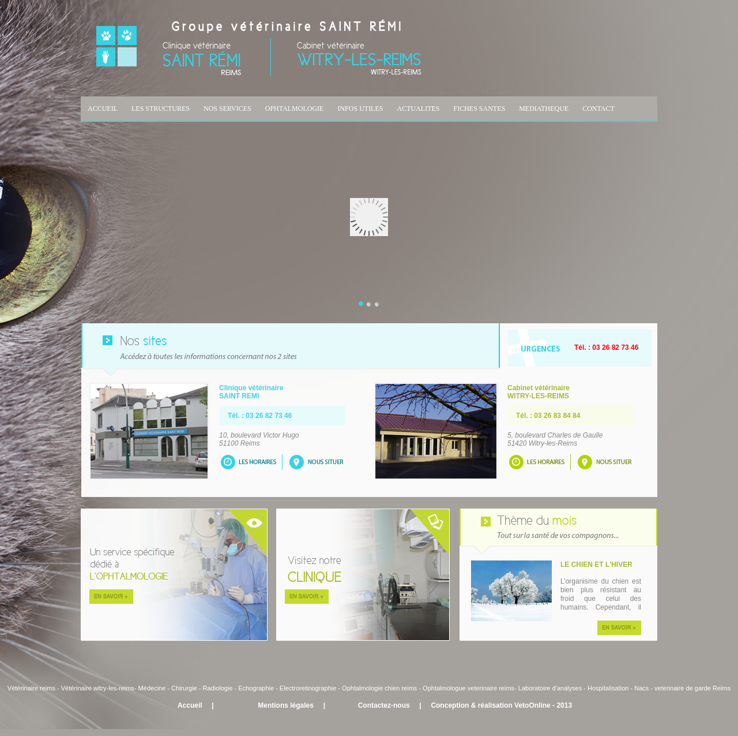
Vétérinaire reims (31, 688)
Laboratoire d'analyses (550, 688)
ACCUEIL (103, 108)
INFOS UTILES (360, 108)
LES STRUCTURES (160, 108)
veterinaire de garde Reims (692, 688)
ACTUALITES (418, 108)
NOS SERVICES (227, 108)
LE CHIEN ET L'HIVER (596, 565)
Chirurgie (184, 688)
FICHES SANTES (479, 108)
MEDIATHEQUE (543, 108)
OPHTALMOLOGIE (294, 108)
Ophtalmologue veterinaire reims (468, 688)
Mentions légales (286, 705)
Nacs (641, 688)
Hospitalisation (608, 688)
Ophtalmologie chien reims (379, 688)
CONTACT (598, 108)
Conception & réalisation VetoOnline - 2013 (501, 705)
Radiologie (218, 688)
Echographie (256, 688)
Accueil (190, 705)
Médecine (153, 688)
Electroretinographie (308, 688)
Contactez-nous (384, 705)
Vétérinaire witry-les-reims (97, 688)
